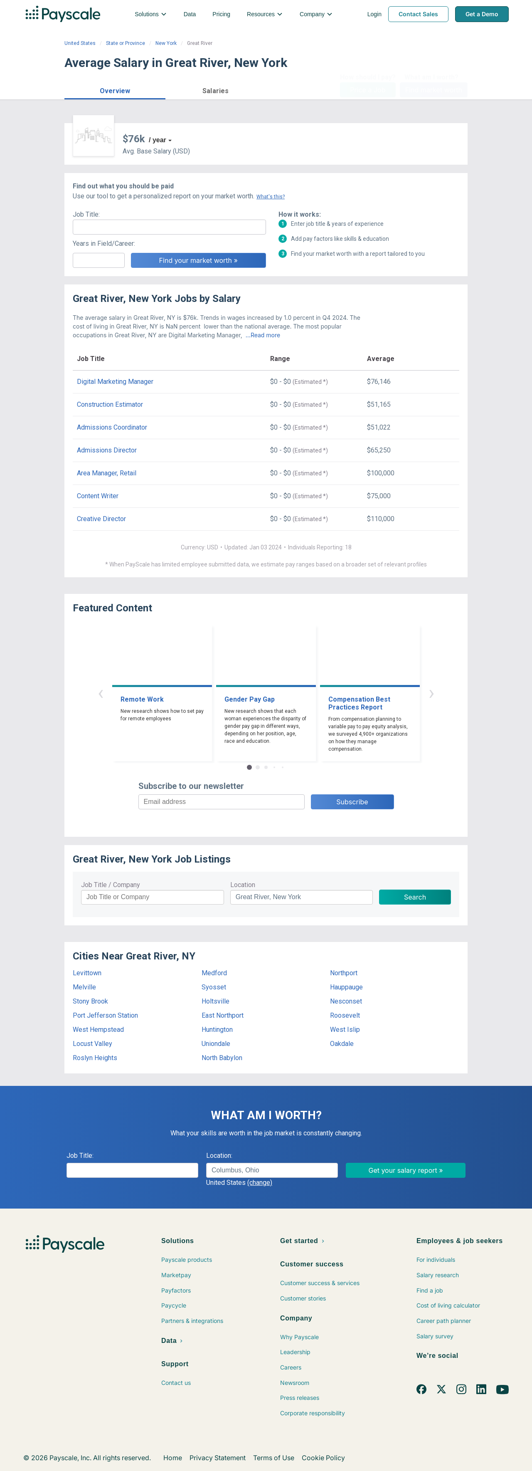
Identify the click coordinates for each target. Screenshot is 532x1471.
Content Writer (97, 496)
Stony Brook (90, 1001)
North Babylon (222, 1058)
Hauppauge (346, 987)
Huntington (217, 1029)
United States (80, 43)
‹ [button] (100, 693)
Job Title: (86, 214)
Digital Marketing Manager (115, 382)
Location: (219, 1155)
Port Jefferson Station (105, 1015)
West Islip (345, 1029)
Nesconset (346, 1001)
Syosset (214, 987)
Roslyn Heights (95, 1058)
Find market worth (433, 90)
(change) (259, 1183)
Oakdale (342, 1044)
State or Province (125, 43)
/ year (157, 139)
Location (242, 885)
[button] (114, 89)
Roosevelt (345, 1015)
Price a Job (367, 90)
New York (166, 43)
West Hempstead (98, 1029)
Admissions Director (107, 450)
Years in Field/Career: (104, 243)
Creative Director (101, 519)
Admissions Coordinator (112, 427)
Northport (343, 973)
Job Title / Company (110, 885)
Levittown (87, 973)
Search (415, 897)
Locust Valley (92, 1044)
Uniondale (216, 1044)
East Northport (223, 1015)
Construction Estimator (110, 404)
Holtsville (215, 1001)
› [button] (431, 693)
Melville (84, 987)
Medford (214, 973)
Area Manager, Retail (106, 473)
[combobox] (272, 1170)
